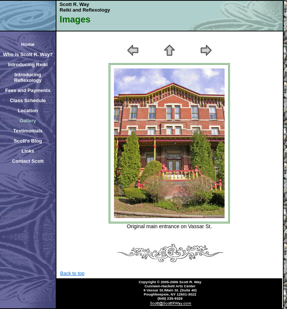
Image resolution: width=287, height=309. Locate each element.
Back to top (72, 273)
